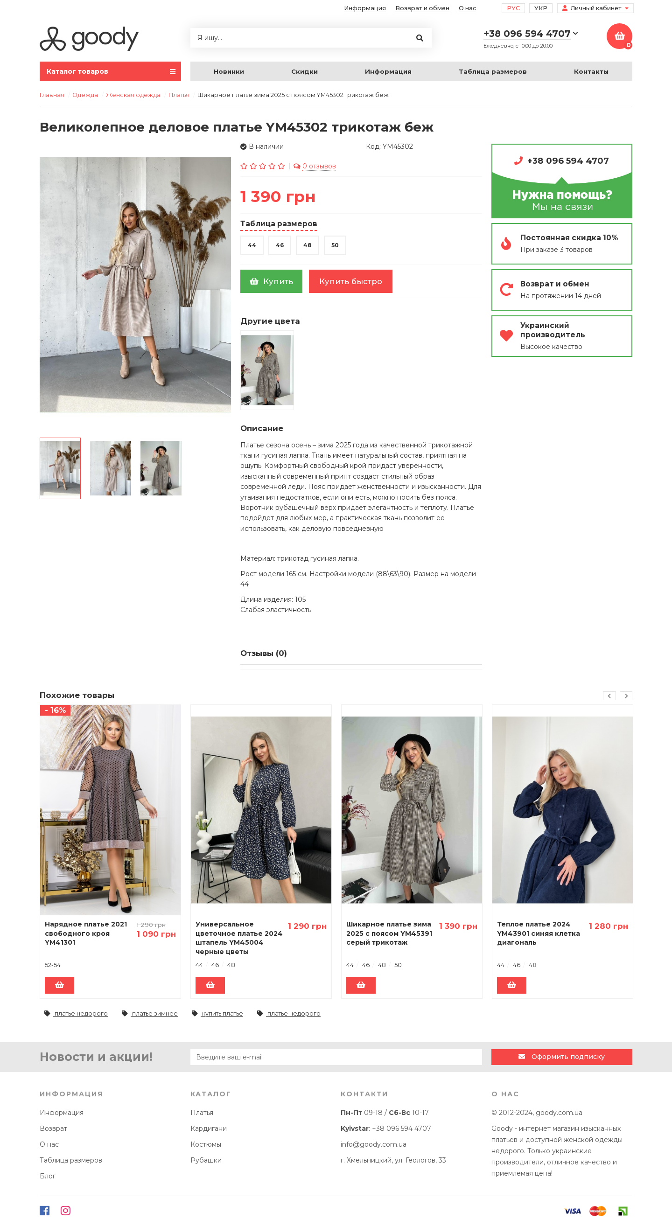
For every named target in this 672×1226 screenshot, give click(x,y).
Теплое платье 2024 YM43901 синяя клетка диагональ (538, 933)
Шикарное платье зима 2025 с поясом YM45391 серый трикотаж (389, 933)
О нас (467, 8)
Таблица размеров (493, 71)
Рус (513, 8)
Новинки (229, 71)
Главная (52, 94)
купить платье (217, 1013)
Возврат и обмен (422, 8)
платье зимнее (150, 1013)
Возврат (53, 1128)
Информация (365, 8)
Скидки (304, 71)
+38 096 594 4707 (568, 160)
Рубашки (206, 1160)
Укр (540, 8)
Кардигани (208, 1128)
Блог (48, 1176)
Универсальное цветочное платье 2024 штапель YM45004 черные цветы (239, 938)
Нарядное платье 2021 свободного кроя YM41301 (86, 933)
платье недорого (76, 1013)
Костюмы (205, 1144)
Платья (201, 1112)
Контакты (591, 71)
